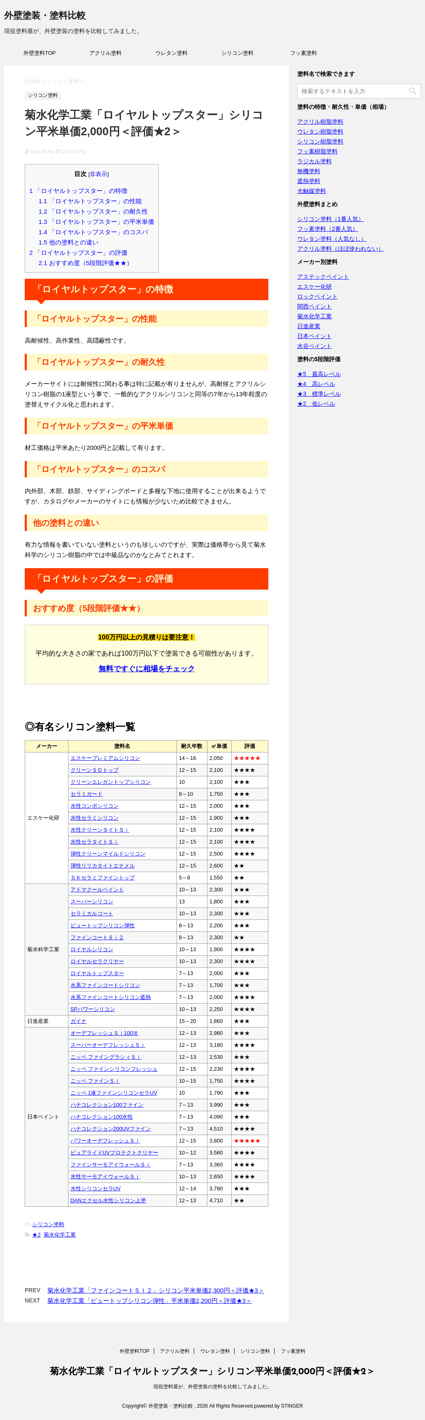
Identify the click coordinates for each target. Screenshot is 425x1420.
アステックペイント (323, 276)
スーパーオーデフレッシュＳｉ (108, 1045)
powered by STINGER (278, 1406)
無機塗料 (308, 171)
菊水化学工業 (60, 1235)
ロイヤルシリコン (91, 949)
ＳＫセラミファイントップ (102, 878)
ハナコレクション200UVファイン (110, 1129)
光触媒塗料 (311, 191)
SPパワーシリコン (92, 1009)
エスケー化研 (314, 286)
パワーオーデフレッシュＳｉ (105, 1141)
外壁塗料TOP (39, 53)
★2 (36, 1235)
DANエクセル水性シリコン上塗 (108, 1200)
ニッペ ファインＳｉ (95, 1081)
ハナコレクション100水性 (101, 1117)
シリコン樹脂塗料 (320, 141)
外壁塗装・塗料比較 (45, 16)
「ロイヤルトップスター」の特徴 (78, 190)
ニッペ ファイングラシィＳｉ (106, 1057)
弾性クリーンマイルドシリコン (108, 854)
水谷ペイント (314, 346)
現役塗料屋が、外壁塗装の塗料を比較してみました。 (212, 1386)
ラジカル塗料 (314, 161)
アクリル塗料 (105, 53)
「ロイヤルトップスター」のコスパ (93, 231)
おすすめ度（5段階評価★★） (86, 262)
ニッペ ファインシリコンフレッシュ (114, 1069)
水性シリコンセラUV (95, 1188)
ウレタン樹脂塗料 (320, 131)
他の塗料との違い (69, 242)
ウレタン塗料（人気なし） (331, 238)
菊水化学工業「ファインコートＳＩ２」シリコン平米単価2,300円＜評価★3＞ (155, 1290)
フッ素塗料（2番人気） (327, 229)
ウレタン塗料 (171, 53)
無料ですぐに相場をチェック (147, 669)
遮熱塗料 (308, 181)
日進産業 (308, 326)
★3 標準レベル (319, 393)
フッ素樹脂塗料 (317, 151)
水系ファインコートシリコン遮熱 (110, 997)
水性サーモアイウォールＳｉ (105, 1176)
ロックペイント (317, 296)
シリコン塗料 (237, 53)
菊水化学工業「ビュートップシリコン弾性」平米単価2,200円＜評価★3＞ (149, 1300)
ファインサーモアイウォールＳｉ (110, 1164)
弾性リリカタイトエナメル (102, 866)
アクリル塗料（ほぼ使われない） (340, 248)
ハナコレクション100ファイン (107, 1105)
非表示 (98, 174)
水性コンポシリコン (94, 806)
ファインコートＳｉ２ (97, 937)
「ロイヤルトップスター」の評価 (78, 252)
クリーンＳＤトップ (94, 770)
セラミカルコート (91, 913)
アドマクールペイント (97, 889)
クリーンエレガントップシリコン (110, 782)
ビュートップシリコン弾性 (102, 925)
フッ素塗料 (303, 53)
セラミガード (86, 794)
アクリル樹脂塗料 (320, 121)
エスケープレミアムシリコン (105, 758)
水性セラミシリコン (94, 818)
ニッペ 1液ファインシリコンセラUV (113, 1093)
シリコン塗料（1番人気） (330, 219)
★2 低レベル (316, 403)
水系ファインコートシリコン (105, 985)
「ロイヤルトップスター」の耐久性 (93, 211)
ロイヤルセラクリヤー (97, 961)
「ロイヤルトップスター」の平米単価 (96, 221)
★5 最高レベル (319, 374)
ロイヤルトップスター (97, 973)
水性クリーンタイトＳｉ (99, 830)
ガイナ (78, 1021)
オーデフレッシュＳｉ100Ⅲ (104, 1033)
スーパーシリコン (91, 901)
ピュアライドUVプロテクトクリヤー (114, 1153)
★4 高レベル (316, 384)
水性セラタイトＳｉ (94, 842)
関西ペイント (314, 306)
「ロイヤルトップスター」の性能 (90, 201)
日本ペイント (314, 336)
